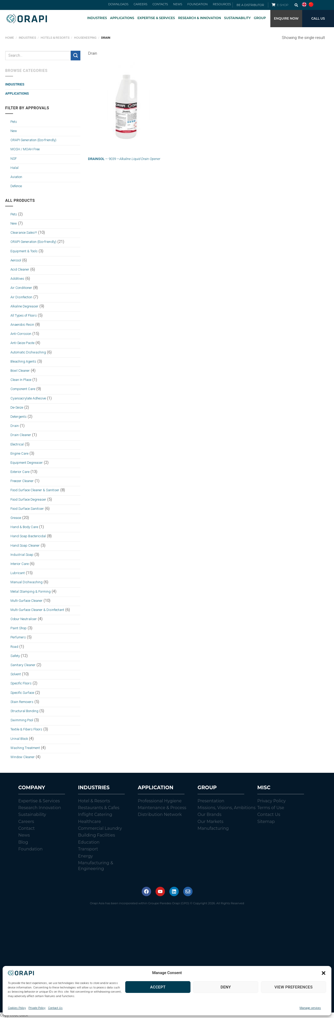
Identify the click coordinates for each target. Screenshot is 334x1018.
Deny (225, 987)
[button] (323, 973)
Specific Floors (21, 683)
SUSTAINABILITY (237, 18)
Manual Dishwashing (26, 582)
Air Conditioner (21, 288)
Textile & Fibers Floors (26, 729)
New (13, 131)
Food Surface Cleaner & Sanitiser (34, 490)
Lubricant (17, 573)
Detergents (18, 417)
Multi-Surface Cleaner (26, 601)
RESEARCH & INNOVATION (199, 18)
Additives (17, 279)
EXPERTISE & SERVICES (156, 18)
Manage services (310, 1008)
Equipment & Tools (24, 251)
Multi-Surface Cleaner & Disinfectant (37, 610)
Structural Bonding (24, 711)
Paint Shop (18, 628)
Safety (15, 656)
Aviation (16, 177)
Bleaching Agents (23, 361)
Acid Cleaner (19, 269)
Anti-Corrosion (20, 334)
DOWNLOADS (128, 5)
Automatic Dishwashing (28, 352)
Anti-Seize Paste (22, 343)
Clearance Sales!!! (23, 233)
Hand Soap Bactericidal (28, 536)
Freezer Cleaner (22, 481)
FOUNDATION (199, 5)
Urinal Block (19, 739)
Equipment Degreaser (26, 463)
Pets (13, 122)
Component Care (22, 389)
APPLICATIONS (122, 18)
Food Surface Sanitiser (27, 509)
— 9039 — (124, 159)
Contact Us (55, 1008)
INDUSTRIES (97, 18)
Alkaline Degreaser (24, 306)
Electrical (17, 444)
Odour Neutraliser (23, 619)
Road (14, 647)
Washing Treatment (25, 748)
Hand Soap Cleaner (25, 545)
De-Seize (16, 407)
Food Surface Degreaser (28, 499)
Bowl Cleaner (20, 371)
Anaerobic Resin (22, 325)
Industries (27, 38)
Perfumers (18, 637)
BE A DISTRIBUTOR (250, 5)
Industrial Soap (21, 555)
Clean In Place (20, 380)
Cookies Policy (17, 1008)
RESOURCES (222, 5)
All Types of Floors (23, 315)
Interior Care (19, 564)
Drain (14, 426)
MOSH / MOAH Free (25, 149)
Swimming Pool (21, 720)
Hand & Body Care (24, 527)
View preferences (294, 987)
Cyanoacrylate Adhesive (28, 398)
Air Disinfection (21, 297)
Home (9, 38)
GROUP (260, 18)
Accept (157, 987)
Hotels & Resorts (55, 38)
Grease (15, 518)
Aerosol (15, 260)
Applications (17, 94)
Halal (14, 168)
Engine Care (19, 453)
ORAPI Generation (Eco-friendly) (33, 140)
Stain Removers (21, 702)
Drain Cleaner (20, 435)
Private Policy (36, 1008)
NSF (13, 159)
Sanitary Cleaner (22, 665)
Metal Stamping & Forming (30, 591)
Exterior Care (19, 472)
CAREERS (149, 5)
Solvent (15, 674)
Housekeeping (85, 38)
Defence (16, 186)
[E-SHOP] (273, 5)
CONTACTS (166, 5)
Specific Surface (22, 693)
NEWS (181, 5)
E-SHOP (283, 5)
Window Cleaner (22, 757)
